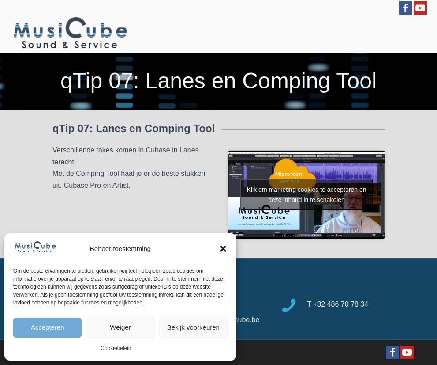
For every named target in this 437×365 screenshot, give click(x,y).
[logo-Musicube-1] (70, 33)
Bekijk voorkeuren (193, 327)
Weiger (120, 327)
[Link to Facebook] (405, 8)
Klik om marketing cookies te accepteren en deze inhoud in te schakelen (306, 194)
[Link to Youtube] (420, 8)
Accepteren (47, 327)
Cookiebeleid (116, 348)
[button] (223, 248)
